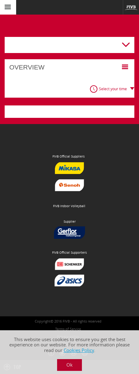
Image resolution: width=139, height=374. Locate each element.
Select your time (113, 88)
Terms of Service (68, 329)
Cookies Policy (79, 350)
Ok (69, 365)
